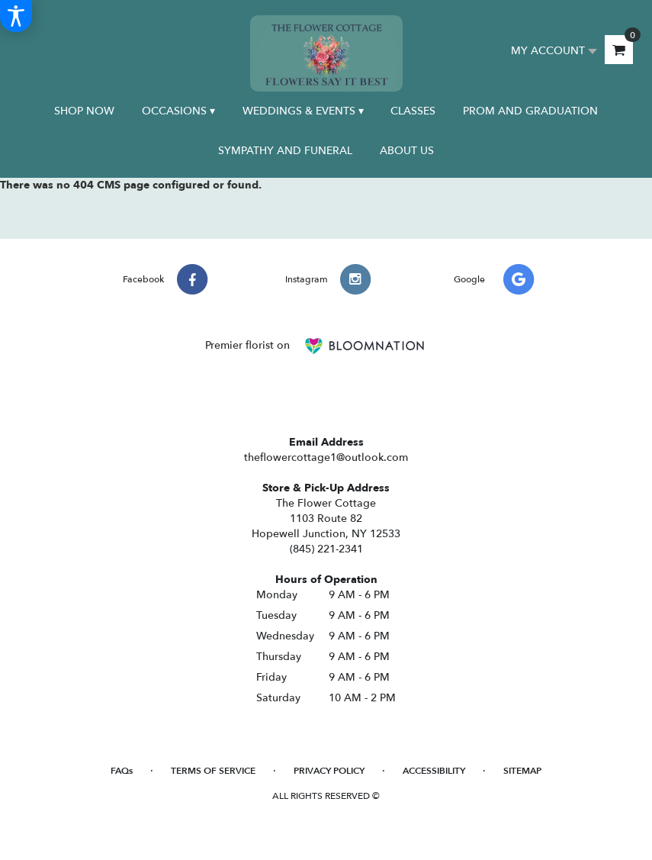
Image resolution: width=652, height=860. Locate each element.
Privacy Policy (329, 771)
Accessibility (434, 771)
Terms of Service (213, 771)
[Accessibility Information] (16, 16)
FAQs (122, 771)
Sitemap (522, 771)
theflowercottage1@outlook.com (326, 457)
